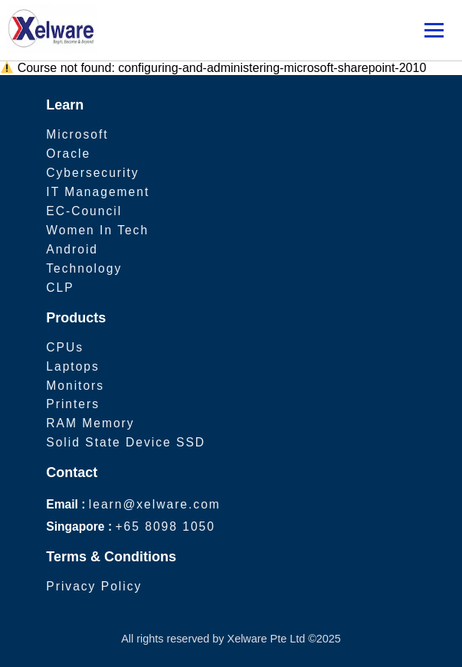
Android (72, 249)
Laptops (73, 366)
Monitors (75, 385)
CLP (60, 287)
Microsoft (77, 134)
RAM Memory (90, 423)
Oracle (68, 153)
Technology (84, 268)
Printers (73, 403)
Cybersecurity (92, 172)
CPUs (65, 347)
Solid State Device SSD (125, 442)
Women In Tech (97, 230)
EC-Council (84, 210)
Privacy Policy (94, 586)
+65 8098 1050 (165, 526)
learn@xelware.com (155, 504)
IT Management (97, 191)
